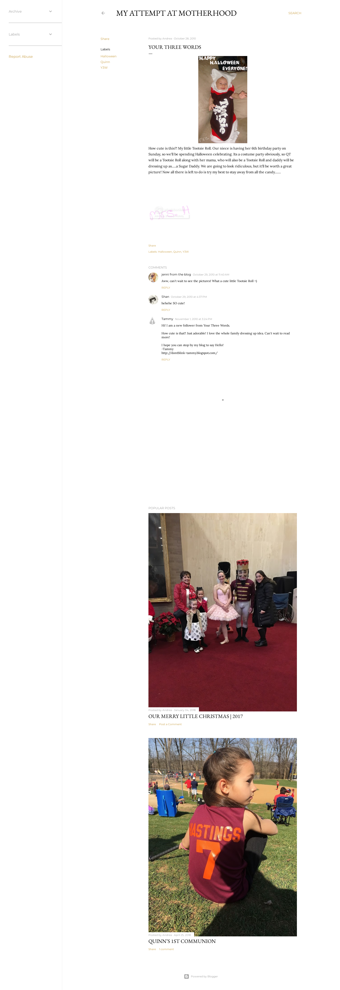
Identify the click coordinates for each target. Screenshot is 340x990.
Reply (166, 287)
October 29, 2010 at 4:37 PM (189, 296)
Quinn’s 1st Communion (182, 941)
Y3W (104, 68)
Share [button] (105, 39)
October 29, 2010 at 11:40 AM (211, 274)
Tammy (167, 319)
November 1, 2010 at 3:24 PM (193, 319)
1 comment (166, 949)
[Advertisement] (222, 464)
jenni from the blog (176, 274)
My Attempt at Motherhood (176, 13)
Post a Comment (170, 724)
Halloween (108, 56)
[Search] (294, 13)
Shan (165, 297)
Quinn (105, 62)
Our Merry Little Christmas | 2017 (195, 716)
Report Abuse (21, 56)
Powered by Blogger (201, 976)
